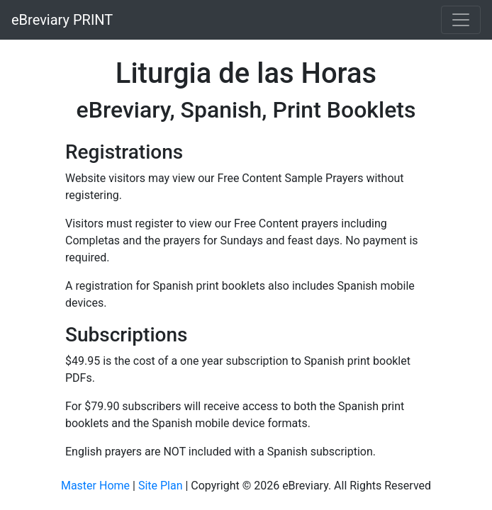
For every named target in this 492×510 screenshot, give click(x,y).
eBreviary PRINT (62, 19)
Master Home (95, 485)
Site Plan (160, 485)
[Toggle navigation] (461, 20)
